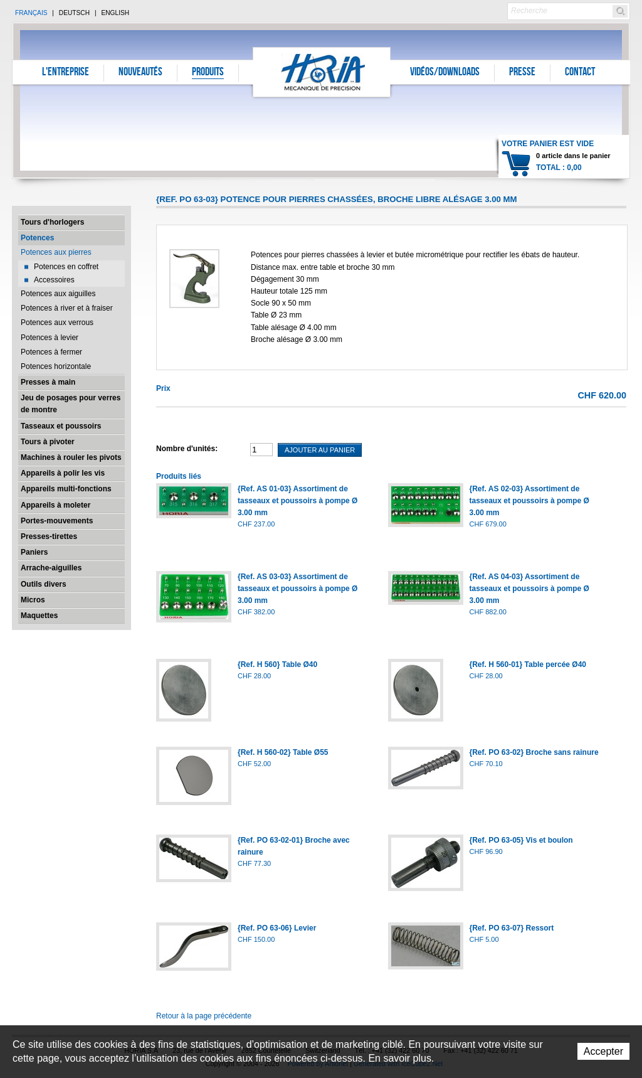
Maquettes (39, 615)
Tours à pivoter (48, 441)
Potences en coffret (66, 266)
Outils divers (43, 584)
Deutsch (74, 12)
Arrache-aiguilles (51, 567)
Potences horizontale (56, 366)
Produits (208, 72)
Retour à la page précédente (203, 1015)
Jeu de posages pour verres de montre (70, 403)
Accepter (603, 1051)
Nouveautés (140, 72)
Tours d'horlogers (52, 222)
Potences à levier (49, 337)
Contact (580, 72)
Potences (37, 237)
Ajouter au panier (320, 450)
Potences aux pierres (56, 252)
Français (31, 12)
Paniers (34, 552)
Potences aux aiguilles (58, 293)
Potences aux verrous (57, 322)
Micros (33, 599)
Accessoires (54, 279)
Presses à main (48, 382)
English (115, 12)
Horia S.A (322, 71)
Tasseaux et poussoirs (61, 426)
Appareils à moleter (55, 505)
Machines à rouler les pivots (71, 457)
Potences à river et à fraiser (67, 308)
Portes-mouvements (57, 520)
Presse (522, 72)
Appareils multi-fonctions (66, 488)
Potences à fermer (51, 352)
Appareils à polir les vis (63, 473)
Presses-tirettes (49, 536)
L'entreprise (65, 72)
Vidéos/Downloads (445, 72)
